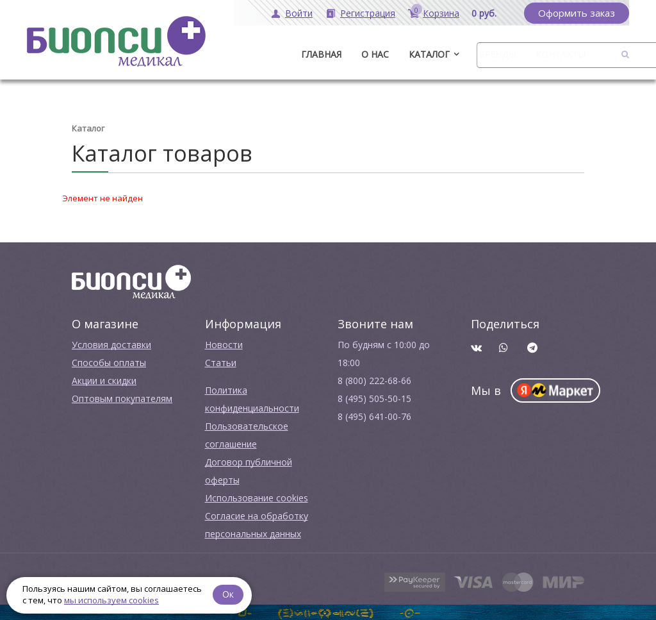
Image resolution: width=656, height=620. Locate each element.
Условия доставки (111, 344)
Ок (228, 594)
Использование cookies (256, 497)
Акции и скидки (104, 380)
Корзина (441, 13)
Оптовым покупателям (122, 398)
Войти (299, 13)
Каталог (429, 54)
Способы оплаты (109, 362)
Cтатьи (220, 362)
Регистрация (367, 13)
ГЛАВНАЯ (321, 54)
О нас (375, 54)
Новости (224, 344)
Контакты (561, 54)
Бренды (497, 54)
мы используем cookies (111, 600)
